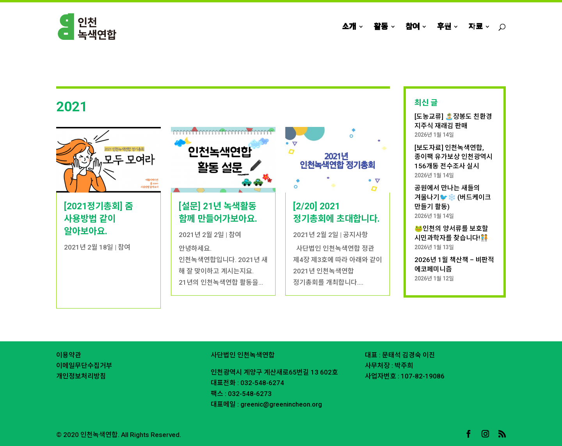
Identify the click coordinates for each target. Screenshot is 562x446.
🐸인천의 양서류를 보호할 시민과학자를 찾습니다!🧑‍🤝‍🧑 (451, 233)
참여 (412, 27)
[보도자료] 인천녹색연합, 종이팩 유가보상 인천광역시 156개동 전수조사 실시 (453, 157)
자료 (475, 27)
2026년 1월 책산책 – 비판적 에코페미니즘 (454, 264)
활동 (381, 27)
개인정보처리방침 (81, 376)
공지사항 (355, 235)
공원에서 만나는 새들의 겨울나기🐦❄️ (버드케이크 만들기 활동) (452, 197)
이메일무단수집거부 (84, 365)
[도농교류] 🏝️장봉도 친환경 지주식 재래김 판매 (453, 121)
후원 (444, 27)
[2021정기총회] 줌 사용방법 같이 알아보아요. (98, 219)
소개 (349, 27)
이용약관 (68, 355)
